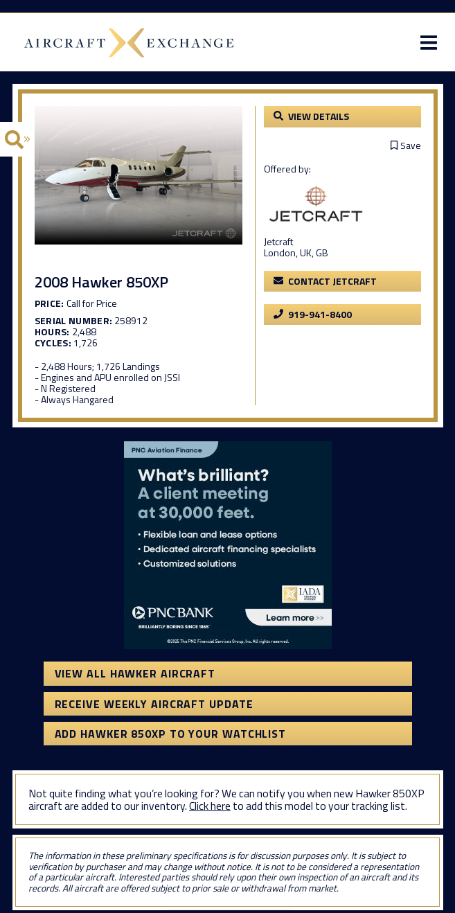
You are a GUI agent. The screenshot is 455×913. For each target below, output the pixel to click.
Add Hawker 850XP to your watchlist (171, 733)
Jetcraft (278, 241)
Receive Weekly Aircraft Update (154, 703)
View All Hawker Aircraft (135, 673)
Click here (210, 805)
